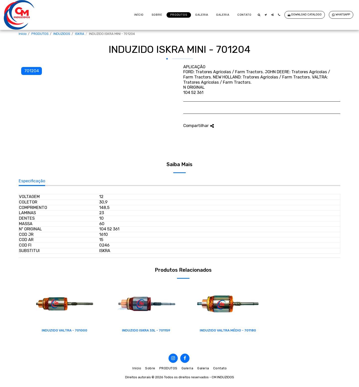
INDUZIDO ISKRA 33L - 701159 (146, 330)
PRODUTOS (40, 34)
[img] (64, 304)
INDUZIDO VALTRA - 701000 (64, 330)
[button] (259, 14)
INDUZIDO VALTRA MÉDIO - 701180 (228, 330)
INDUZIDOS (61, 34)
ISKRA (79, 34)
